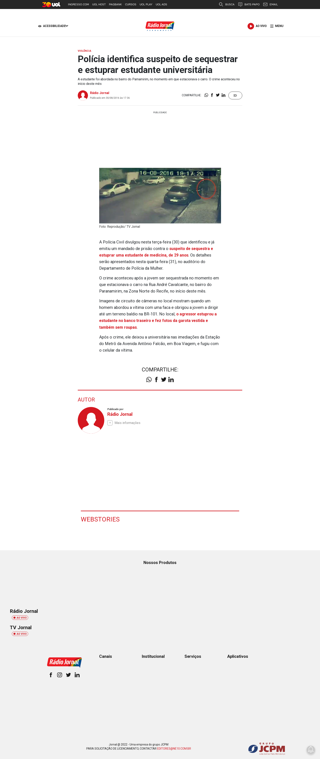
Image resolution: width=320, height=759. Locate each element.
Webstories (104, 518)
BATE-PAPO (249, 4)
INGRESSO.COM (78, 4)
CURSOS (130, 4)
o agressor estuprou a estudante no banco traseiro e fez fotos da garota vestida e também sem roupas (158, 321)
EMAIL (270, 4)
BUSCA (226, 4)
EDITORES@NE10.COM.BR (174, 748)
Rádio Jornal (99, 93)
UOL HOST (99, 4)
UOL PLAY (146, 4)
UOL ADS (161, 4)
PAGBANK (115, 4)
